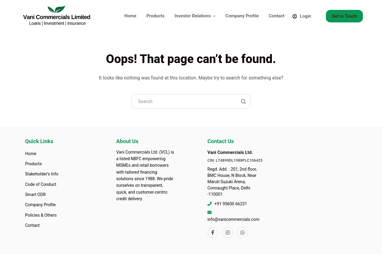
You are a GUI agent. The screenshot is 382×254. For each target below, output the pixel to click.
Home (130, 16)
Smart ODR (35, 194)
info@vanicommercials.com (233, 219)
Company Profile (242, 16)
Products (156, 16)
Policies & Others (41, 215)
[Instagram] (227, 232)
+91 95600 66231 (230, 203)
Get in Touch (344, 16)
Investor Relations (196, 16)
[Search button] (243, 101)
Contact (276, 16)
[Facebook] (212, 232)
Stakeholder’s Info (41, 174)
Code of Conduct (40, 184)
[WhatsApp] (242, 232)
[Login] (301, 16)
